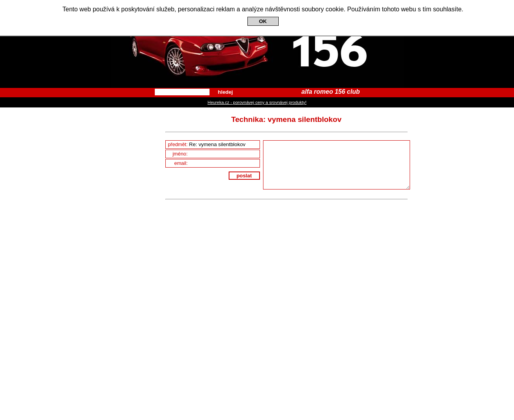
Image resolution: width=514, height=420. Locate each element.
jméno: (216, 153)
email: (217, 163)
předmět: (213, 144)
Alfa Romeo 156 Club (257, 44)
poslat (244, 176)
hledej (225, 92)
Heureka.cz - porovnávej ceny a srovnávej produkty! (257, 102)
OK (263, 21)
